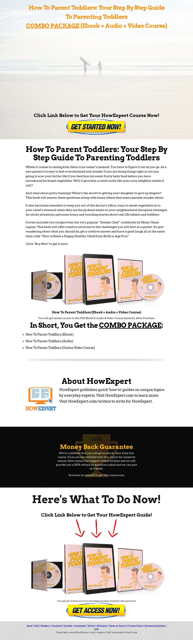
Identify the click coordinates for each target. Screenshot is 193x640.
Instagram (80, 625)
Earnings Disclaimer (155, 625)
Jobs (96, 629)
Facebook (57, 625)
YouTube (68, 625)
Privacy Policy (135, 625)
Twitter (91, 625)
